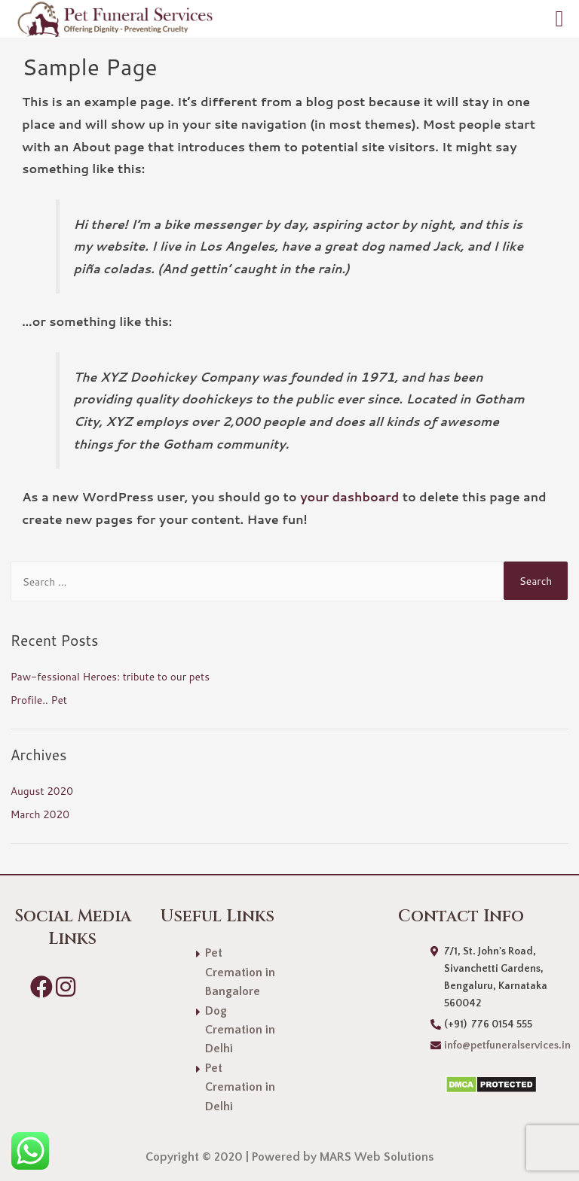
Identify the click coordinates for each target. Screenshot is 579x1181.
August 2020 (42, 791)
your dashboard (349, 496)
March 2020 (40, 814)
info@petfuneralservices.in (507, 1045)
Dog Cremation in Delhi (240, 1030)
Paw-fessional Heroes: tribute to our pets (110, 676)
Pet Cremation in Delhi (240, 1087)
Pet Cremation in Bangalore (240, 972)
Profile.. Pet (39, 699)
